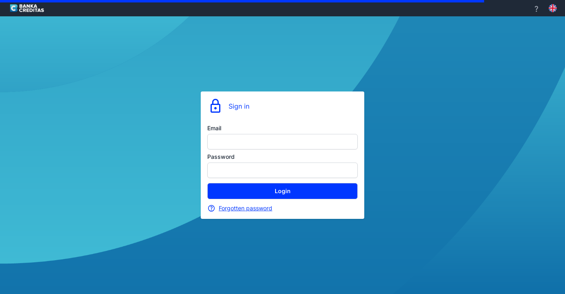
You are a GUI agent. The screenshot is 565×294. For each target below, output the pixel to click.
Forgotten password (245, 208)
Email (214, 128)
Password (221, 156)
